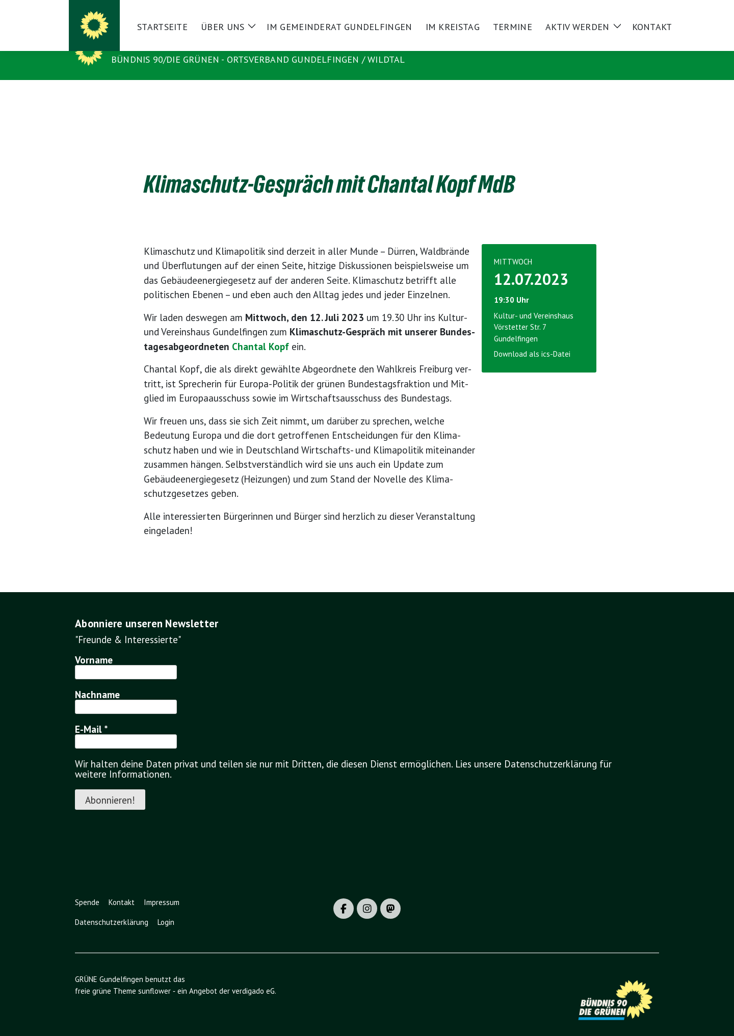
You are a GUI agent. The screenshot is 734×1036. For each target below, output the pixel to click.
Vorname (94, 644)
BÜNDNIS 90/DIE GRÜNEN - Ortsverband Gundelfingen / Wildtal (258, 59)
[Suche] (626, 12)
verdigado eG (253, 975)
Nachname (97, 679)
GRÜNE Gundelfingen (167, 44)
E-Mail (91, 713)
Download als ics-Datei (532, 338)
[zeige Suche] (641, 12)
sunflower (154, 975)
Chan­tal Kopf (260, 331)
